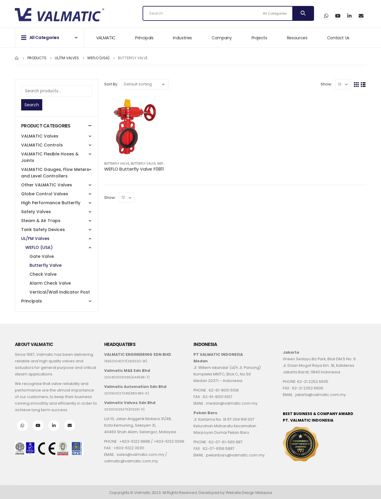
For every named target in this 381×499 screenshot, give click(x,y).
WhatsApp (326, 15)
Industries (182, 38)
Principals (144, 38)
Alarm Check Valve (50, 283)
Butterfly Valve (116, 163)
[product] (134, 125)
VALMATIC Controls (42, 145)
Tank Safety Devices (43, 230)
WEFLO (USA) (39, 247)
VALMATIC (105, 38)
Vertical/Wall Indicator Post (59, 292)
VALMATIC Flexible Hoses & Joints (50, 157)
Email (361, 15)
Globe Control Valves (44, 194)
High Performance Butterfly (50, 203)
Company (222, 38)
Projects (259, 38)
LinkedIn (54, 425)
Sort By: (111, 84)
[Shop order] (145, 84)
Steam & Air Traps (40, 221)
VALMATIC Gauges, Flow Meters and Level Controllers (55, 172)
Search (31, 105)
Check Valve (43, 274)
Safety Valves (36, 212)
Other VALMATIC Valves (46, 185)
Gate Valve (41, 256)
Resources (297, 38)
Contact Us (338, 38)
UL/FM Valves (35, 238)
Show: (326, 84)
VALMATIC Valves (39, 136)
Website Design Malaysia (249, 492)
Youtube (38, 425)
